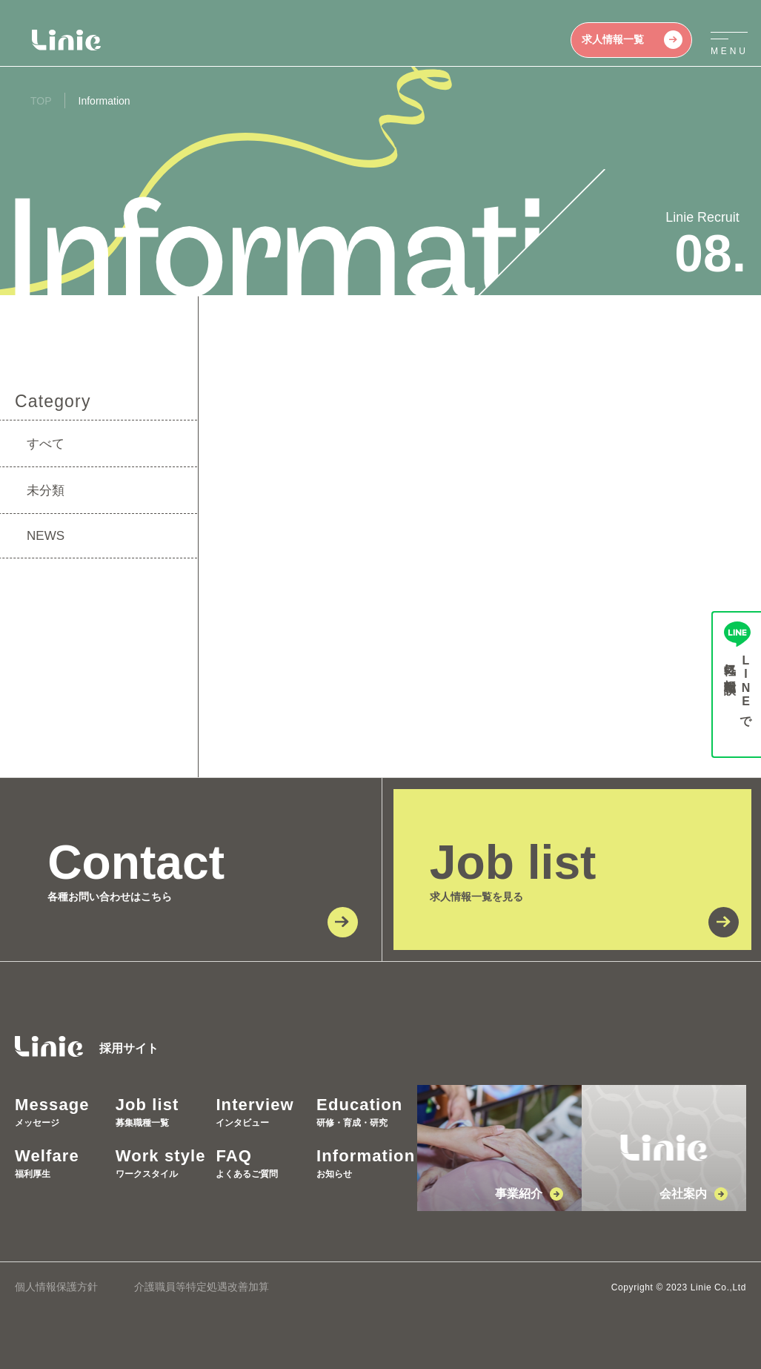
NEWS (45, 536)
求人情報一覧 (632, 39)
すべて (45, 444)
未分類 (45, 491)
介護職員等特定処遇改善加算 (201, 1287)
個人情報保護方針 (56, 1287)
